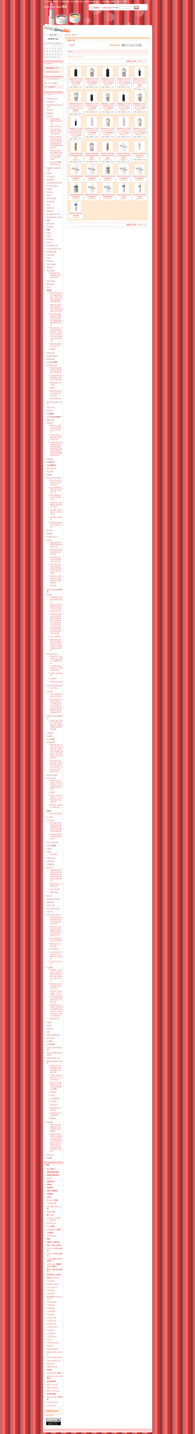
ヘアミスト (51, 1330)
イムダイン (51, 179)
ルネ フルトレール (53, 1058)
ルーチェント (54, 949)
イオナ (49, 173)
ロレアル (50, 1122)
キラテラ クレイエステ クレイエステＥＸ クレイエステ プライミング (56, 785)
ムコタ (49, 1022)
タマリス (50, 423)
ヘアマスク (51, 1290)
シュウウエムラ (52, 356)
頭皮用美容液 (51, 1381)
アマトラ (50, 110)
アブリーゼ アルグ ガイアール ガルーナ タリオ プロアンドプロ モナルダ (57, 725)
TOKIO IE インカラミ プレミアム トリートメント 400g (107, 81)
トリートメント (52, 1287)
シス (48, 287)
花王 (48, 220)
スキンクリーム (52, 1366)
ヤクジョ (50, 1028)
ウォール (50, 192)
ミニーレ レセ (55, 889)
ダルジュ (50, 459)
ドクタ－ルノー (52, 537)
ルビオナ (53, 1118)
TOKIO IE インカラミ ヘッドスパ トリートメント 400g (123, 130)
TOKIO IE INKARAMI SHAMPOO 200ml (76, 155)
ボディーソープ (52, 1384)
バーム (49, 1339)
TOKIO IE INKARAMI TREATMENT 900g (123, 155)
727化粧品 (50, 414)
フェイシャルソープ (54, 1360)
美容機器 (50, 1194)
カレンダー (50, 1415)
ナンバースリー (52, 654)
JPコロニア (51, 359)
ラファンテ (51, 1038)
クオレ (49, 236)
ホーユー (50, 867)
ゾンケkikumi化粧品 (54, 417)
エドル (52, 1095)
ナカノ (49, 540)
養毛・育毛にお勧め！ (54, 1245)
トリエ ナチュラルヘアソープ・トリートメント (56, 1077)
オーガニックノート (54, 214)
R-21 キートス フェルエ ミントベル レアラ (55, 275)
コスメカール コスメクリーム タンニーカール (55, 131)
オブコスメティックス (54, 217)
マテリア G (54, 1104)
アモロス (50, 113)
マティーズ (51, 905)
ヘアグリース (51, 1324)
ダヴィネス (51, 420)
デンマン (50, 530)
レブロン (50, 1041)
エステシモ (51, 201)
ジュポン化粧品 (52, 362)
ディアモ (50, 471)
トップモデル (54, 1098)
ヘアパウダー (51, 1311)
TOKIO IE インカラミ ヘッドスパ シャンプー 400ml (91, 130)
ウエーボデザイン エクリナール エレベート (57, 490)
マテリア (53, 1101)
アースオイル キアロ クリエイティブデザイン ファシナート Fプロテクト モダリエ (56, 827)
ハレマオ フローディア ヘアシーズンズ (56, 512)
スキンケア (51, 1363)
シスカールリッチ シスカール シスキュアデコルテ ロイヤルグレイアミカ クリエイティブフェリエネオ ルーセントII (56, 448)
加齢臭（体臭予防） (54, 1242)
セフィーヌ (51, 407)
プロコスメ (51, 861)
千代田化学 (51, 462)
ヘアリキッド (51, 1320)
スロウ (52, 792)
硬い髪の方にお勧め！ (54, 1274)
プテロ (49, 849)
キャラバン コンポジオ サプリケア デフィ (56, 505)
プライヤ (53, 1092)
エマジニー (51, 208)
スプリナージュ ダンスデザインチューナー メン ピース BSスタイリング (56, 155)
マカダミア (51, 902)
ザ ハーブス (51, 281)
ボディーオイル (52, 1387)
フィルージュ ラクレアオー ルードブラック (55, 437)
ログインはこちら (52, 72)
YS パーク (50, 1155)
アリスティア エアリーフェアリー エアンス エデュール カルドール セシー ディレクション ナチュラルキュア (57, 751)
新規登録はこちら (52, 68)
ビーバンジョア (52, 775)
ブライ (49, 852)
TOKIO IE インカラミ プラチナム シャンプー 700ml (107, 106)
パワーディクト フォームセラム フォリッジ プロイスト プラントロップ (55, 569)
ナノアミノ (54, 688)
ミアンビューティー (54, 915)
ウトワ (49, 195)
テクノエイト (51, 468)
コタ (48, 258)
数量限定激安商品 (53, 1175)
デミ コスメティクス (54, 478)
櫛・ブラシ (51, 1215)
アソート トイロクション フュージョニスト (55, 482)
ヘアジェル (51, 1308)
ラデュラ (53, 585)
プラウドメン (51, 858)
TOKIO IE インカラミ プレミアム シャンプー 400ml (76, 81)
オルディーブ (54, 1018)
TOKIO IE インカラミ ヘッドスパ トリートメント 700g (139, 130)
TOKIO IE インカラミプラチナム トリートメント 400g (123, 106)
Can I (49, 233)
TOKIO (49, 474)
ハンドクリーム (52, 1402)
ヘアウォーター (52, 1327)
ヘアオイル (51, 1305)
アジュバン (51, 102)
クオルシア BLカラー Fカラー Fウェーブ (56, 836)
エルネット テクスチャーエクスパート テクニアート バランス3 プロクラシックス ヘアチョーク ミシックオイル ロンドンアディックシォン (56, 1142)
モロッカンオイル (53, 1035)
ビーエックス (51, 778)
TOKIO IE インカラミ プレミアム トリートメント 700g (123, 81)
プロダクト (51, 864)
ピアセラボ (51, 742)
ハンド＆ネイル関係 (54, 1229)
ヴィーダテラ (51, 198)
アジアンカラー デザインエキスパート (56, 121)
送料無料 (50, 1187)
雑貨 (48, 1239)
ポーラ (49, 896)
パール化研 (51, 739)
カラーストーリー (56, 126)
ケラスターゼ (51, 252)
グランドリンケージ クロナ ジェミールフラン (56, 986)
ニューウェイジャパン (54, 685)
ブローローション (53, 1342)
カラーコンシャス (56, 681)
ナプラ (49, 594)
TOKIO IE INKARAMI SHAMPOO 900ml (92, 155)
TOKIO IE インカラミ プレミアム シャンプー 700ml (91, 81)
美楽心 (49, 811)
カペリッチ (51, 223)
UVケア (49, 1178)
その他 (49, 1158)
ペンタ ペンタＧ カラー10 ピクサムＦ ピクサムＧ (55, 370)
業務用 (49, 1184)
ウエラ (49, 189)
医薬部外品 (51, 1181)
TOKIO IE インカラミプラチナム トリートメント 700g (139, 106)
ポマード (50, 1346)
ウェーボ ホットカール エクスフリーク (55, 497)
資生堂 (49, 290)
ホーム (67, 35)
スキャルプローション (54, 1357)
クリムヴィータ (52, 245)
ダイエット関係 (52, 1200)
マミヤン (50, 911)
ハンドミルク (51, 1405)
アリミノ (50, 116)
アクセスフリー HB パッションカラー (56, 599)
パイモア (50, 691)
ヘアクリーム (51, 1317)
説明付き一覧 (131, 61)
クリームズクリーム (54, 248)
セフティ (50, 410)
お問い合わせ (107, 7)
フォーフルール (52, 842)
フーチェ (50, 817)
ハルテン (50, 736)
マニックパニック (53, 908)
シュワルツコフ (52, 365)
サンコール (51, 270)
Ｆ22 (48, 204)
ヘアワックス (51, 1302)
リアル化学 (51, 1044)
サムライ (50, 267)
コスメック (51, 255)
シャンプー (51, 1281)
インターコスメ (52, 186)
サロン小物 (51, 1212)
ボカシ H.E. (54, 892)
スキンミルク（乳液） (54, 1373)
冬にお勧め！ (51, 1169)
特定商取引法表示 (52, 1411)
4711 (48, 1032)
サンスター (51, 284)
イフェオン (51, 176)
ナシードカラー (55, 636)
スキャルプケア (52, 1349)
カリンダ (50, 226)
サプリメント (51, 1223)
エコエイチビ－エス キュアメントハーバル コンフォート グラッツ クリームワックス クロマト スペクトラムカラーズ (56, 706)
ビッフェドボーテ (56, 813)
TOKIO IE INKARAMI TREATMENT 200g (108, 155)
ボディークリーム (53, 1391)
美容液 (49, 1370)
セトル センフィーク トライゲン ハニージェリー (55, 559)
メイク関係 (51, 1226)
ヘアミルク (51, 1314)
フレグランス (51, 1236)
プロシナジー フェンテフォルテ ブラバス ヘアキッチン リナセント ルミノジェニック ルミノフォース (56, 334)
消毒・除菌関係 (52, 1191)
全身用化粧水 (51, 1394)
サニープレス (51, 264)
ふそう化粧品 (51, 845)
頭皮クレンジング (53, 1278)
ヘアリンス (51, 1293)
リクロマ (53, 678)
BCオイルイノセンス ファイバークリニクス (55, 393)
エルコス (50, 211)
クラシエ (50, 239)
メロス (49, 1025)
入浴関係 (50, 1232)
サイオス (50, 261)
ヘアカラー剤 (51, 1203)
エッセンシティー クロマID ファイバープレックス (57, 377)
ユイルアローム (55, 398)
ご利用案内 (95, 7)
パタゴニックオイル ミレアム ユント (56, 525)
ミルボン (50, 967)
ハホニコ (50, 733)
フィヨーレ (51, 820)
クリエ (49, 242)
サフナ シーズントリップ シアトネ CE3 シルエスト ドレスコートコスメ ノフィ (55, 931)
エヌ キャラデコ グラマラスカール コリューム (56, 544)
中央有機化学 (51, 465)
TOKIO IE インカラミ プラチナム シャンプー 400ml (91, 106)
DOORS (49, 533)
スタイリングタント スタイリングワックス (56, 552)
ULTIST (53, 349)
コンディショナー (53, 1284)
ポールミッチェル (53, 899)
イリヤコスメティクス (54, 182)
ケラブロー (54, 854)
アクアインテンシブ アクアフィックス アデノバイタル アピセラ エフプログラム (56, 297)
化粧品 (49, 1197)
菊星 (48, 230)
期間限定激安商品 (53, 1172)
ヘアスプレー (51, 1333)
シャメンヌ (51, 353)
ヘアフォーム (51, 1336)
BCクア (52, 388)
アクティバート (52, 98)
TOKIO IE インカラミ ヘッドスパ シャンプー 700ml (107, 130)
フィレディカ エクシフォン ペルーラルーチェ (56, 668)
